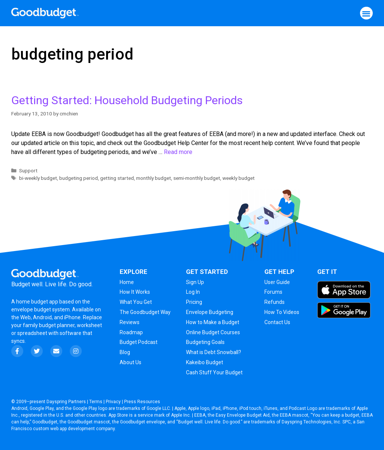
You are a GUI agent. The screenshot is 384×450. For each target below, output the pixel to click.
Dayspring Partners (66, 401)
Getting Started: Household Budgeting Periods (127, 100)
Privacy (113, 401)
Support (28, 170)
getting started (117, 178)
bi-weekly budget (38, 178)
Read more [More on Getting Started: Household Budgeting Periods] (178, 151)
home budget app (37, 302)
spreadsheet (32, 333)
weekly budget (238, 178)
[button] (366, 13)
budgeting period (78, 178)
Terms (95, 401)
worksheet (89, 325)
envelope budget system (40, 309)
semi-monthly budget (196, 178)
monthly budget (153, 178)
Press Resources (142, 401)
